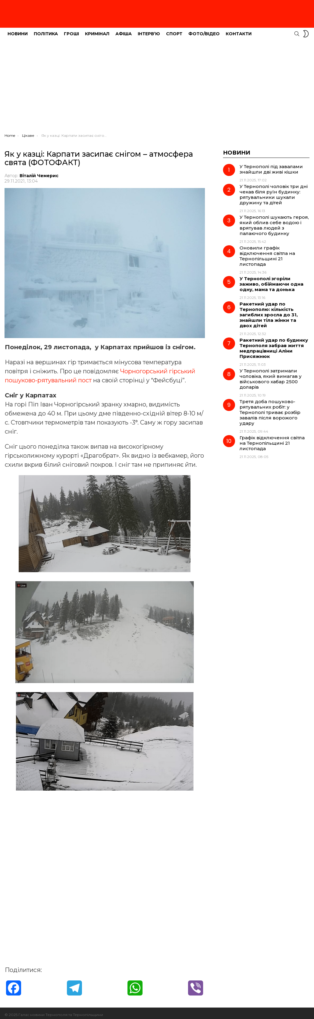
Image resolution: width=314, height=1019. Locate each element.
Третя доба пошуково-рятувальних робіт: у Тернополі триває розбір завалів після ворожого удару (270, 409)
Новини (18, 30)
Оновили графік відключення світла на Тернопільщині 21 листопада (267, 253)
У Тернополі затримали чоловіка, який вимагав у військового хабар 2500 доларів (271, 376)
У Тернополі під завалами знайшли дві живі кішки (271, 165)
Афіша (123, 30)
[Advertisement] (157, 84)
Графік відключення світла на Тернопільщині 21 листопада (272, 439)
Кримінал (97, 30)
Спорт (174, 30)
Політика (46, 30)
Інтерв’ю (149, 30)
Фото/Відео (204, 30)
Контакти (239, 30)
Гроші (71, 30)
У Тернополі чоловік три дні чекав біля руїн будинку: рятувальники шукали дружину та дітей (274, 191)
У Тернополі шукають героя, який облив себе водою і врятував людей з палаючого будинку (274, 222)
